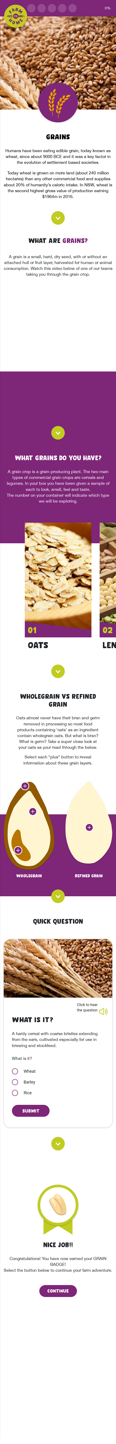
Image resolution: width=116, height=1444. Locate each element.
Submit (31, 1110)
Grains (58, 136)
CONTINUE (58, 1290)
